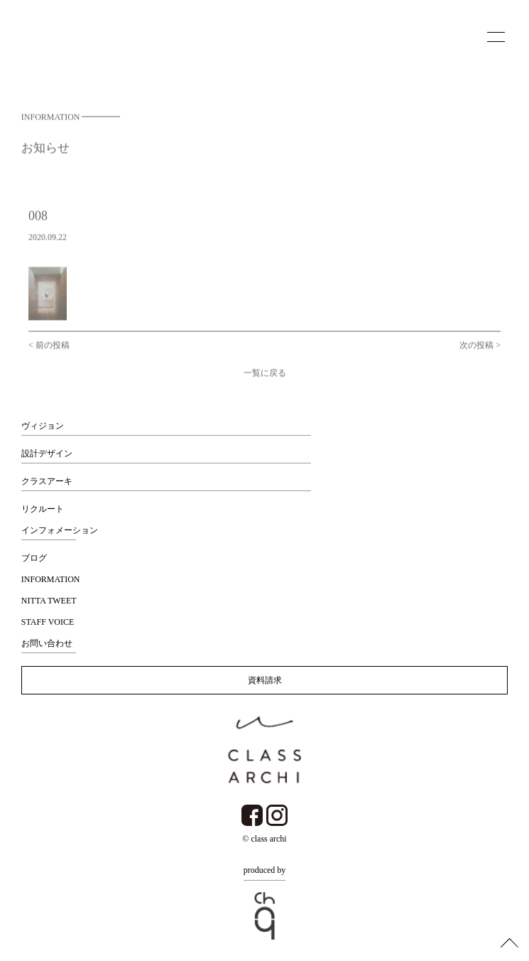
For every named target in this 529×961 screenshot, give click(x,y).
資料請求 (265, 680)
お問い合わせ (46, 643)
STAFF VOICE (48, 622)
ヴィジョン (42, 426)
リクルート (42, 509)
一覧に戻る (265, 377)
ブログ (34, 558)
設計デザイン (46, 453)
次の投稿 (476, 350)
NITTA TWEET (49, 601)
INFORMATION (50, 579)
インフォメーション (59, 530)
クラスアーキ (46, 481)
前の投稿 (53, 350)
